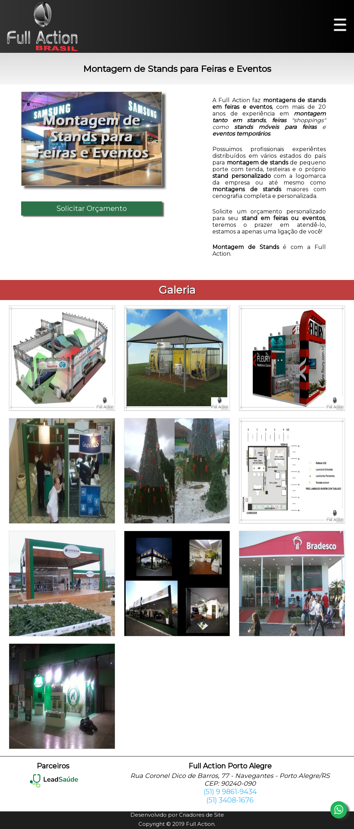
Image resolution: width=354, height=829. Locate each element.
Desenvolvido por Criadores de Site (177, 814)
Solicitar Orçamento (91, 208)
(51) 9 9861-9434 (230, 791)
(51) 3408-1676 (230, 800)
